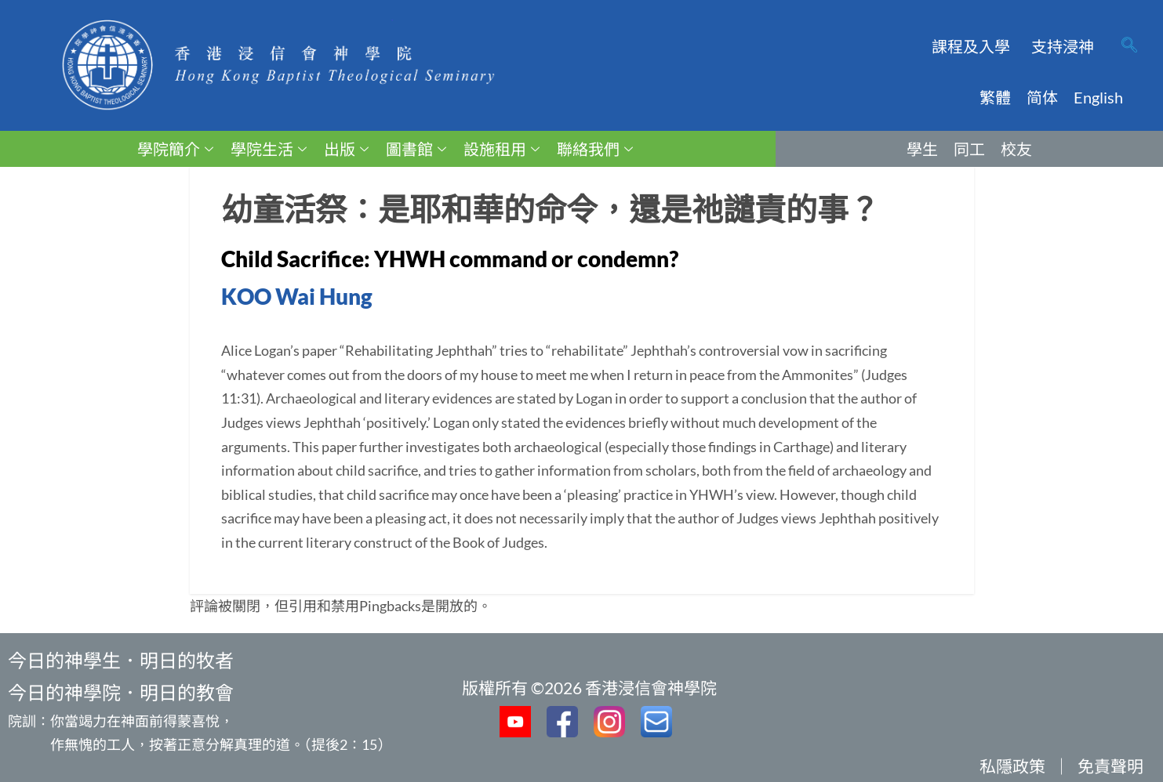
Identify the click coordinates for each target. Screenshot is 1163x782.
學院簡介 (175, 148)
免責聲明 (1110, 766)
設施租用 (501, 148)
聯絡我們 (595, 148)
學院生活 (269, 148)
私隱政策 (1012, 766)
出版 (346, 148)
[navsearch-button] (1129, 46)
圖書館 (416, 148)
